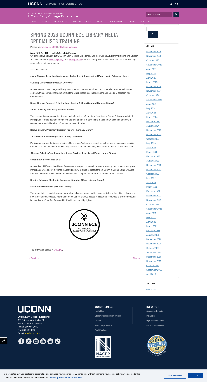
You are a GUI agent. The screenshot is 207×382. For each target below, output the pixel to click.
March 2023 (152, 152)
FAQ (132, 22)
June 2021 (151, 213)
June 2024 (151, 104)
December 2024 (153, 86)
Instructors (150, 316)
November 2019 (153, 261)
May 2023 (151, 143)
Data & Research (82, 22)
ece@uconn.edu (32, 333)
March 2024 (152, 117)
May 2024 (151, 108)
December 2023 (153, 130)
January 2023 (152, 161)
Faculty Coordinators (155, 325)
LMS (56, 250)
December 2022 (153, 165)
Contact (145, 22)
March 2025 (152, 82)
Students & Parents (154, 311)
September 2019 (154, 270)
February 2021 (153, 230)
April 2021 (151, 222)
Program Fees (117, 22)
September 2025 (154, 65)
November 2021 (153, 200)
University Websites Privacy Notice (65, 377)
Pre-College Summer (104, 325)
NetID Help (99, 311)
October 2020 (152, 248)
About (45, 22)
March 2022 (152, 187)
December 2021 (153, 196)
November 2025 (153, 56)
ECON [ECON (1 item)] (148, 289)
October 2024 (152, 95)
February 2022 (153, 191)
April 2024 (151, 113)
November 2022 (153, 169)
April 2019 (151, 274)
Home (33, 22)
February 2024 (153, 121)
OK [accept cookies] (195, 375)
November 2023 (153, 134)
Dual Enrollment (101, 330)
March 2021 (152, 226)
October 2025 (152, 60)
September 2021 (154, 209)
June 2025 (151, 69)
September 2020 (154, 252)
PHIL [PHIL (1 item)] (155, 289)
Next (136, 258)
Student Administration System (108, 316)
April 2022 (151, 182)
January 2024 (152, 126)
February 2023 (153, 156)
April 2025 (151, 78)
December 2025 (153, 52)
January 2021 (152, 235)
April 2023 (151, 148)
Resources (60, 22)
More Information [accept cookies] (175, 376)
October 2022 (152, 174)
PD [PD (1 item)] (152, 289)
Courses (100, 22)
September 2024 (154, 100)
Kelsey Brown (75, 59)
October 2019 (152, 265)
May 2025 (151, 73)
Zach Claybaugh (56, 59)
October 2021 (152, 204)
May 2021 (151, 217)
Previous (33, 258)
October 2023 (152, 139)
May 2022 (151, 178)
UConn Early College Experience (53, 16)
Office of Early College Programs (46, 13)
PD (60, 250)
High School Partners (155, 321)
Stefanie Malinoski (68, 47)
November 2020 (153, 244)
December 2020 (153, 239)
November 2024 (153, 91)
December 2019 (153, 257)
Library (98, 321)
